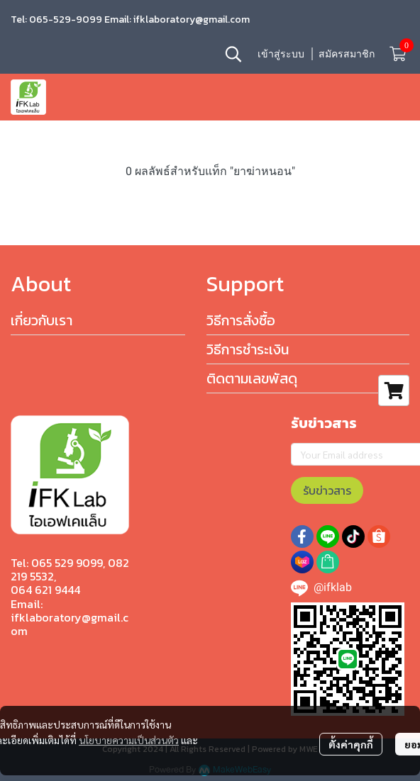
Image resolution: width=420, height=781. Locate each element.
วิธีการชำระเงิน (247, 349)
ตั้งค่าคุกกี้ (350, 744)
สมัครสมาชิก (347, 53)
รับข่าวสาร (327, 490)
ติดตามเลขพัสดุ (251, 378)
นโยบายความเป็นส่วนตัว (129, 740)
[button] (233, 54)
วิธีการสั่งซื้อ (240, 320)
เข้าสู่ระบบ (281, 53)
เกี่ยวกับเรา (41, 320)
